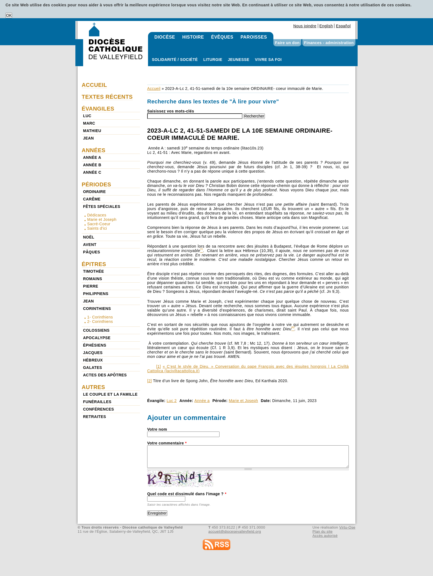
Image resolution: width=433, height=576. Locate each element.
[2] (149, 381)
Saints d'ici (97, 228)
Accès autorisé (324, 536)
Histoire (193, 37)
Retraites (94, 416)
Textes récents (107, 97)
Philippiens (96, 293)
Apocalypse (96, 338)
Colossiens (96, 330)
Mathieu (92, 130)
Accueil (153, 88)
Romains (92, 279)
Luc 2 (171, 400)
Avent (90, 244)
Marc (89, 123)
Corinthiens (97, 308)
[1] (158, 366)
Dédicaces (96, 215)
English (326, 26)
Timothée (93, 271)
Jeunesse (238, 59)
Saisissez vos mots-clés (170, 111)
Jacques (93, 352)
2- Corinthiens (100, 321)
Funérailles (97, 402)
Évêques (222, 37)
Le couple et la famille (110, 394)
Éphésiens (94, 345)
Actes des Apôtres (105, 375)
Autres (93, 387)
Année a (202, 400)
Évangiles (98, 109)
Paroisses (254, 37)
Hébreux (93, 360)
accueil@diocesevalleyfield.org (234, 531)
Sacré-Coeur (98, 224)
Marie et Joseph (243, 400)
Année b (92, 165)
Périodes (96, 184)
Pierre (90, 286)
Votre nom (157, 429)
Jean (88, 138)
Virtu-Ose (347, 527)
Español (343, 26)
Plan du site (322, 531)
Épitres (94, 264)
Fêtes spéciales (101, 206)
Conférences (98, 409)
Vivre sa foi (268, 59)
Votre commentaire (167, 443)
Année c (92, 172)
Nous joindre (304, 26)
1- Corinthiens (100, 317)
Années (93, 150)
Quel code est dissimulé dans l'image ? (186, 494)
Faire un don (287, 43)
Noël (88, 237)
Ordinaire (94, 191)
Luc (87, 116)
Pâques (91, 252)
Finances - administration (329, 43)
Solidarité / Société (175, 59)
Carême (92, 199)
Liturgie (212, 59)
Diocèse (164, 37)
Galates (92, 367)
